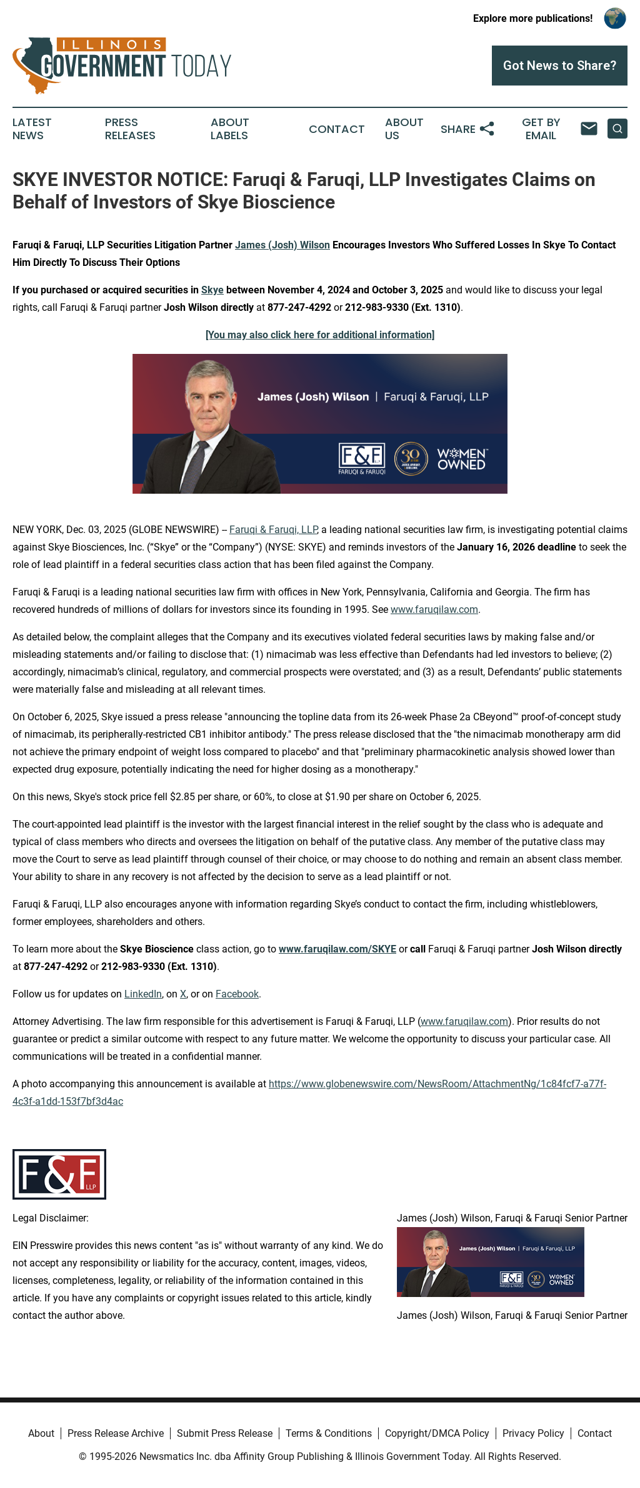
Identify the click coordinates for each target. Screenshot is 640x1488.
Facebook (237, 994)
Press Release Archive (116, 1433)
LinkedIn (143, 994)
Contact (337, 129)
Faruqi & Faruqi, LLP (273, 530)
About (41, 1433)
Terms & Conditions (329, 1433)
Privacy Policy (533, 1433)
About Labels (230, 129)
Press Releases (130, 129)
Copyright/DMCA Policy (437, 1433)
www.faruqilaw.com (434, 609)
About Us (404, 129)
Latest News (32, 129)
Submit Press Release (224, 1433)
